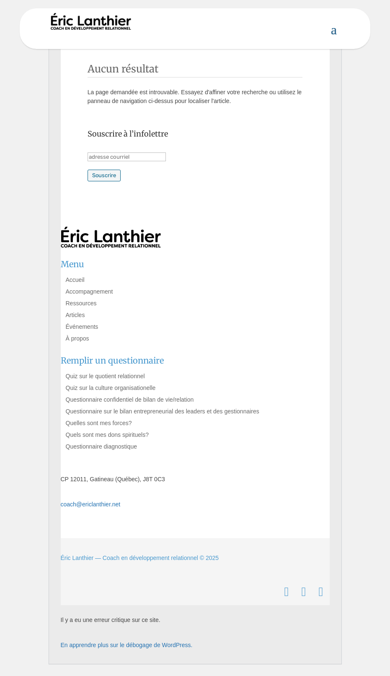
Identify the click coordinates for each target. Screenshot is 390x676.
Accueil (75, 279)
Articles (75, 315)
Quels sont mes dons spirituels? (107, 434)
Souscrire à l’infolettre (128, 134)
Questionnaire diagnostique (101, 446)
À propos (77, 338)
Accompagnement (89, 291)
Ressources (81, 303)
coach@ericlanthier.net (91, 504)
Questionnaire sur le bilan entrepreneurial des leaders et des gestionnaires (162, 411)
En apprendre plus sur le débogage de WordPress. (127, 645)
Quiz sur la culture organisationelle (111, 387)
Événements (82, 326)
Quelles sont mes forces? (99, 423)
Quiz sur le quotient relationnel (105, 376)
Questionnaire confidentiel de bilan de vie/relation (130, 399)
